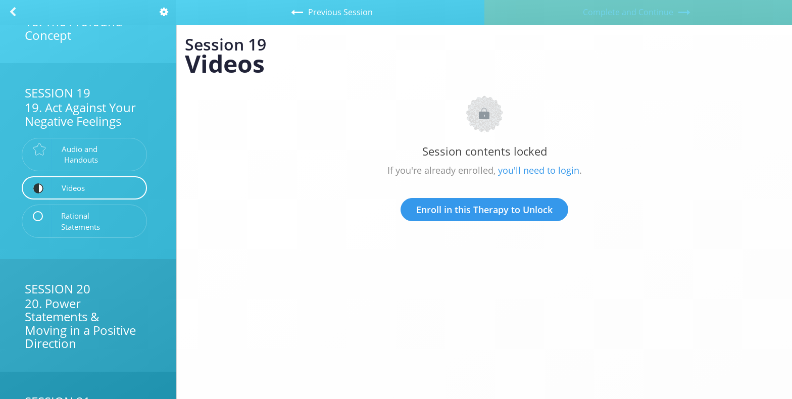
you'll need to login (538, 170)
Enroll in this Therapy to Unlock (484, 210)
